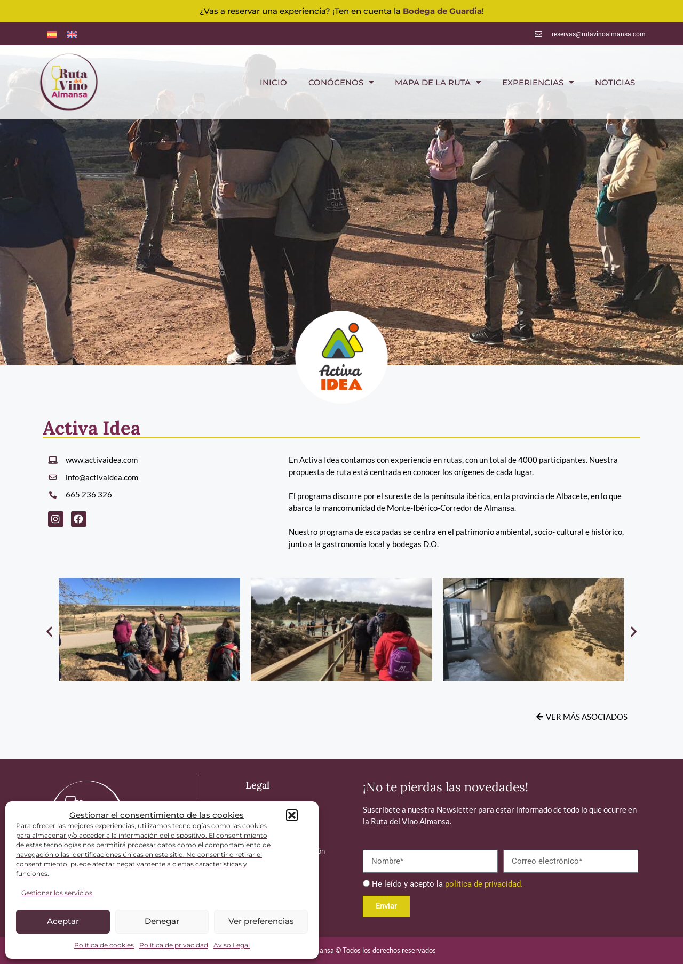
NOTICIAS (615, 82)
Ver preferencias (261, 921)
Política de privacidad (173, 945)
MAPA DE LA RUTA (438, 82)
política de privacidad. (484, 884)
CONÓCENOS (341, 82)
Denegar (162, 921)
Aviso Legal (231, 945)
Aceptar (63, 921)
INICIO (273, 82)
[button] (292, 815)
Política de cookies (104, 945)
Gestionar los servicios (56, 893)
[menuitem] (52, 34)
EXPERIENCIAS (538, 82)
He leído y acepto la (447, 884)
